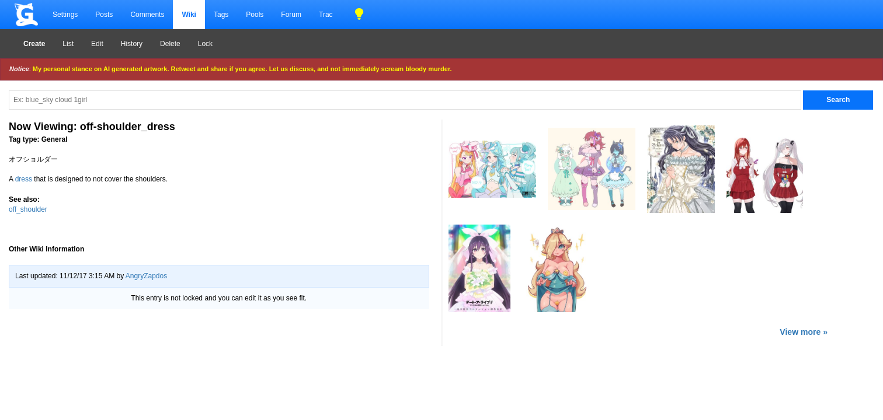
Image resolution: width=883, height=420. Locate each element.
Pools (254, 14)
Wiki (189, 14)
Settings (65, 14)
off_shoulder (28, 209)
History (131, 44)
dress (23, 179)
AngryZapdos (146, 276)
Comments (147, 14)
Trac (326, 14)
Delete (170, 44)
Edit (97, 44)
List (68, 44)
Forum (291, 14)
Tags (221, 14)
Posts (104, 14)
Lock (205, 44)
